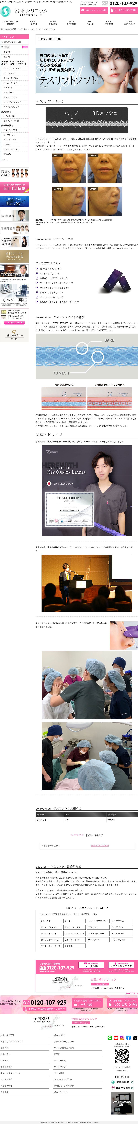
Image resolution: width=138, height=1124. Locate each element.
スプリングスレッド (97, 933)
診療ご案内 (12, 23)
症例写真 (33, 23)
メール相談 (59, 1073)
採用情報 (4, 1092)
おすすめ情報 (71, 23)
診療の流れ (53, 23)
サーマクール (94, 940)
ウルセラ (7, 144)
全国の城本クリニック (10, 1073)
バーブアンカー (119, 921)
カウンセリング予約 (63, 1079)
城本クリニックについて (11, 1041)
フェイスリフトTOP (93, 907)
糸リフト (68, 921)
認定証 (57, 1054)
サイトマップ (60, 1067)
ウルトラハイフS (72, 940)
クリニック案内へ (100, 984)
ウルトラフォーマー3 (50, 946)
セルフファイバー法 (50, 940)
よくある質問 (109, 23)
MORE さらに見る (81, 1023)
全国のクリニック (128, 23)
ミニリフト (46, 921)
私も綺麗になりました (69, 914)
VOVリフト (93, 927)
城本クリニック (61, 1092)
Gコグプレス (117, 927)
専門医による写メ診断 (64, 1086)
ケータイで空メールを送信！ (122, 1067)
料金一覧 (90, 23)
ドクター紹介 (6, 1079)
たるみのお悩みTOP (100, 845)
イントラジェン (119, 940)
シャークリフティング (98, 921)
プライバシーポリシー (64, 1041)
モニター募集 (60, 1060)
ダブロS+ (68, 946)
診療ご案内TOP (8, 1035)
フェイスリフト (35, 29)
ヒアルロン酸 (118, 933)
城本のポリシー (61, 1035)
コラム (94, 914)
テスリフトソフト (49, 933)
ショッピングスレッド (74, 933)
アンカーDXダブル (49, 927)
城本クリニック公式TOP (8, 29)
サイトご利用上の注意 (64, 1048)
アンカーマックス (72, 927)
